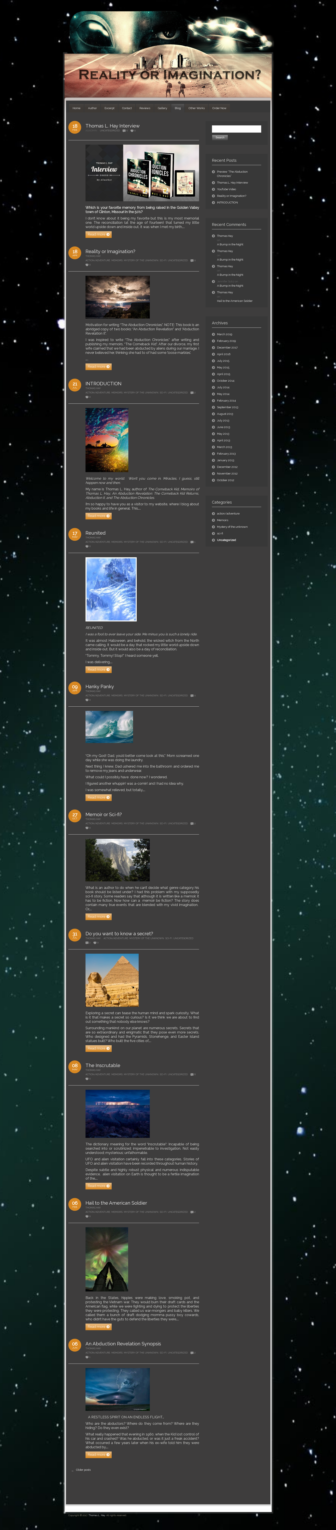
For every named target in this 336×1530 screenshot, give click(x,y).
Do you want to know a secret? (119, 933)
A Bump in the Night (230, 244)
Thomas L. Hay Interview (113, 126)
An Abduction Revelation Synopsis (123, 1343)
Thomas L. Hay (96, 1515)
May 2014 (223, 394)
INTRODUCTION (104, 383)
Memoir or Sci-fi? (104, 814)
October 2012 (225, 480)
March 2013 (224, 447)
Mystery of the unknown (141, 260)
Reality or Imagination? (110, 251)
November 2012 (227, 473)
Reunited (96, 533)
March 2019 (224, 334)
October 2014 (225, 380)
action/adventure (98, 260)
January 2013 (225, 460)
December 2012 (227, 466)
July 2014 (223, 387)
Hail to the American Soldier (116, 1203)
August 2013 (225, 413)
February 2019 (226, 340)
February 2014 (226, 400)
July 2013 (223, 420)
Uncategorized (110, 130)
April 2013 (223, 440)
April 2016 (224, 354)
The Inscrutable (103, 1065)
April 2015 (223, 374)
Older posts (80, 1471)
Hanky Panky (100, 686)
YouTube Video (226, 189)
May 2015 (223, 367)
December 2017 (227, 347)
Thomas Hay (93, 256)
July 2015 (223, 360)
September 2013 (227, 407)
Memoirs (117, 260)
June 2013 (223, 427)
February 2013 (226, 453)
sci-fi (163, 260)
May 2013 (223, 433)
